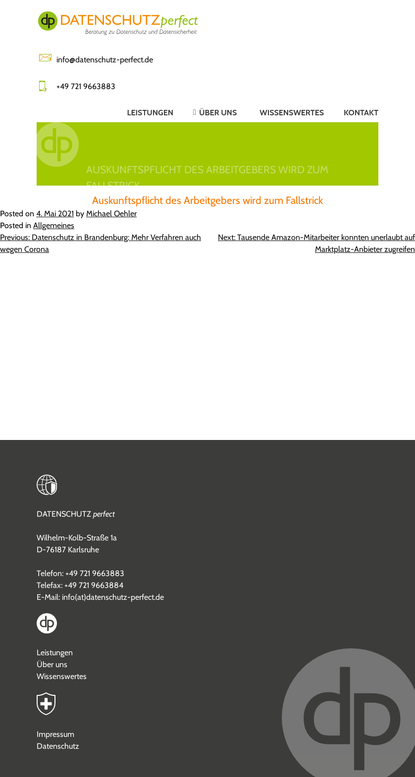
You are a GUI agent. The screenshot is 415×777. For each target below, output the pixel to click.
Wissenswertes (62, 676)
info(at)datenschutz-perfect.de (113, 597)
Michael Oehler (111, 213)
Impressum (55, 734)
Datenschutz (58, 746)
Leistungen (55, 652)
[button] (206, 112)
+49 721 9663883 (85, 86)
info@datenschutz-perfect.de (104, 59)
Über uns (52, 664)
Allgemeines (53, 225)
